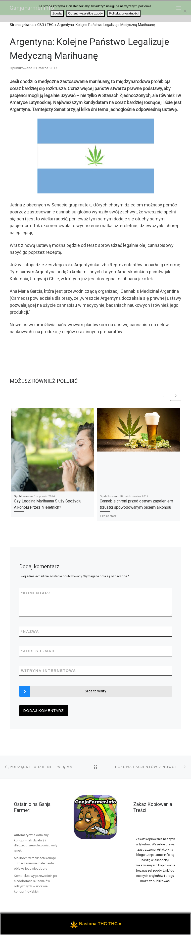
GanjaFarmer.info (37, 921)
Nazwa (30, 631)
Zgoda (57, 13)
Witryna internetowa (48, 670)
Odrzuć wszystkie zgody (85, 13)
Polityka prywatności (124, 13)
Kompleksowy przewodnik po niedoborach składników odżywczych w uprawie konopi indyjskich (35, 883)
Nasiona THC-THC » (100, 932)
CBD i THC (45, 25)
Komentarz (36, 593)
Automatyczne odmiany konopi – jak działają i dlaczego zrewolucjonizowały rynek (35, 843)
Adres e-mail (38, 651)
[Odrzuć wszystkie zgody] (184, 10)
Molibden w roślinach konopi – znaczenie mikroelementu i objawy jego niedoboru (35, 863)
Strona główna (22, 25)
